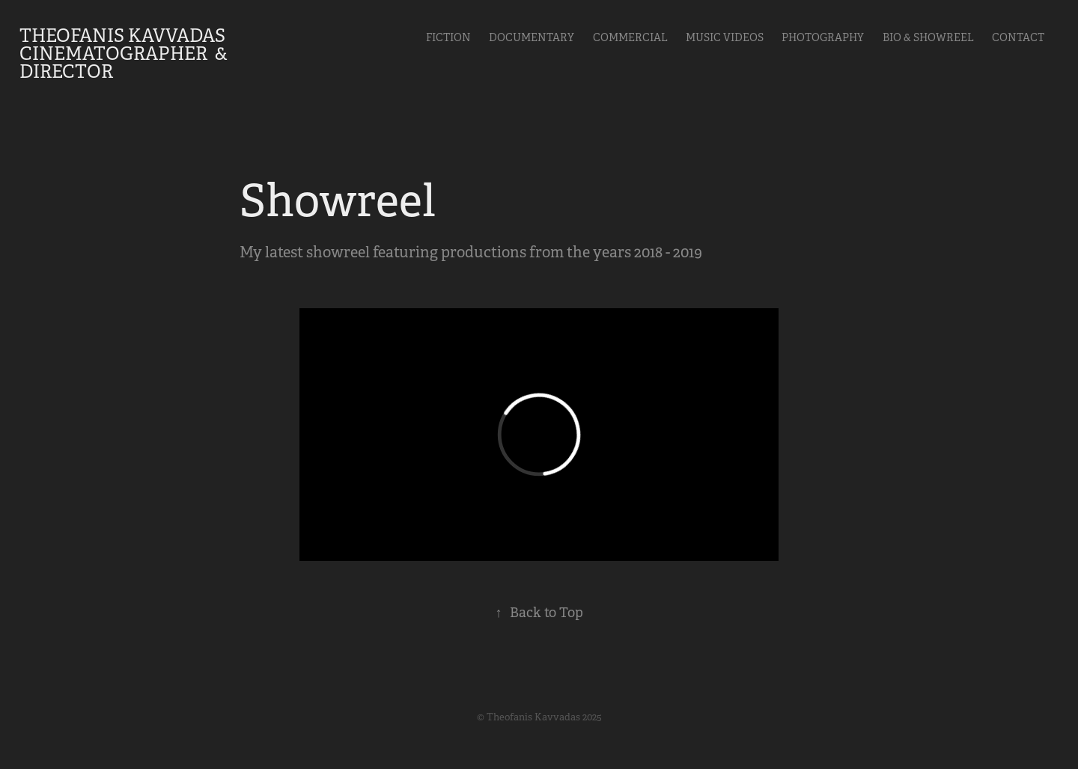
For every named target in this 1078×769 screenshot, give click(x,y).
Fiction (448, 37)
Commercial (630, 37)
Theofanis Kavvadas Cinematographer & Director (125, 54)
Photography (823, 37)
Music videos (725, 37)
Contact (1018, 37)
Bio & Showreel (928, 37)
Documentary (531, 37)
